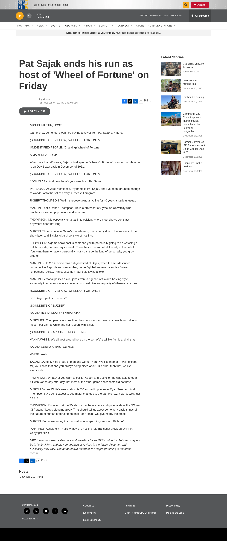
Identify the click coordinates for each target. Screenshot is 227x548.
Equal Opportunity (92, 527)
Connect (123, 33)
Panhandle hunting (193, 104)
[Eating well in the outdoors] (171, 175)
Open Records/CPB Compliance (140, 520)
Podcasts (70, 33)
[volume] (29, 23)
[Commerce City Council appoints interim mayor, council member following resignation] (171, 126)
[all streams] (200, 23)
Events (56, 33)
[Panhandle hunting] (171, 109)
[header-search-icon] (187, 8)
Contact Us (88, 513)
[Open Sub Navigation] (32, 33)
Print (147, 107)
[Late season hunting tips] (171, 92)
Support (105, 33)
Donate (203, 8)
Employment (89, 520)
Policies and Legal (175, 520)
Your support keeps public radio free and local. (113, 40)
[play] (19, 23)
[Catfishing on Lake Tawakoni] (171, 76)
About (88, 33)
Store (140, 33)
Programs (23, 33)
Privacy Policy (173, 513)
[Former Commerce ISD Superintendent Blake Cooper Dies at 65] (171, 154)
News (40, 33)
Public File (130, 513)
